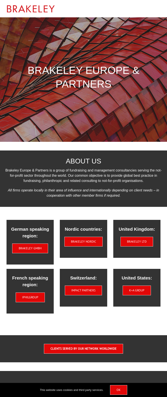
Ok (119, 390)
